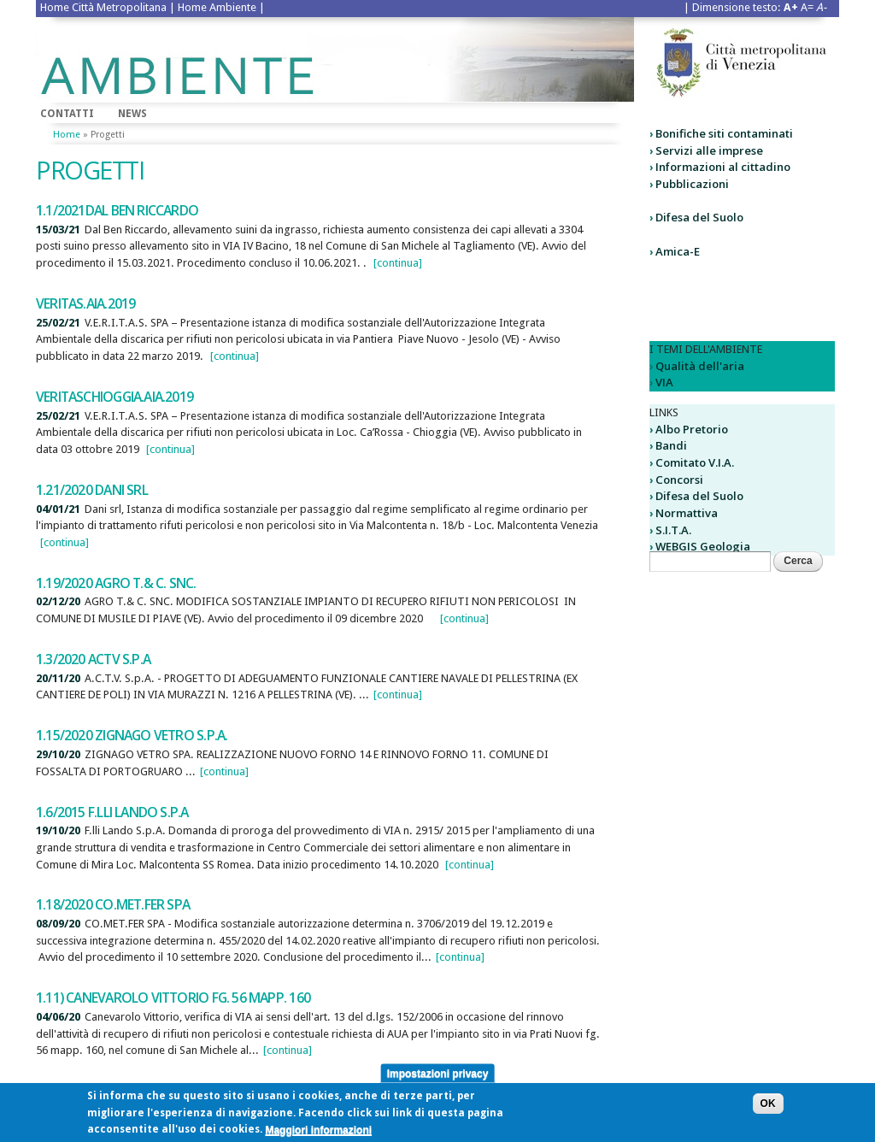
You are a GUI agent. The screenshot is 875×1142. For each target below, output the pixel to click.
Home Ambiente (217, 7)
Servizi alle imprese (709, 150)
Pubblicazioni (692, 183)
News (132, 114)
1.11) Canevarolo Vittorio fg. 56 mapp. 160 (173, 997)
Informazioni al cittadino (722, 166)
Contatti (67, 114)
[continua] (397, 262)
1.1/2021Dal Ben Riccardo (117, 210)
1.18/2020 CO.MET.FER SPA (113, 904)
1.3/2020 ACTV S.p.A (93, 659)
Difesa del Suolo (699, 217)
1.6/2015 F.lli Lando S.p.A (112, 812)
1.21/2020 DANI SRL (92, 489)
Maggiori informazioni (318, 1133)
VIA (664, 382)
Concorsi (679, 479)
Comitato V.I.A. (694, 462)
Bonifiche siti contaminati (724, 133)
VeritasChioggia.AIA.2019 (114, 396)
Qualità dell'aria (699, 366)
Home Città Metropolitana (103, 7)
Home (66, 134)
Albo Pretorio (691, 429)
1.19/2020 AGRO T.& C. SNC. (116, 583)
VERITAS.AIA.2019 (85, 303)
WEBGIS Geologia (702, 546)
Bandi (671, 445)
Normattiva (686, 513)
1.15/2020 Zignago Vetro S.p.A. (131, 735)
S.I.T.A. (673, 530)
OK (768, 1108)
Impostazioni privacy (438, 1077)
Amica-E (677, 251)
